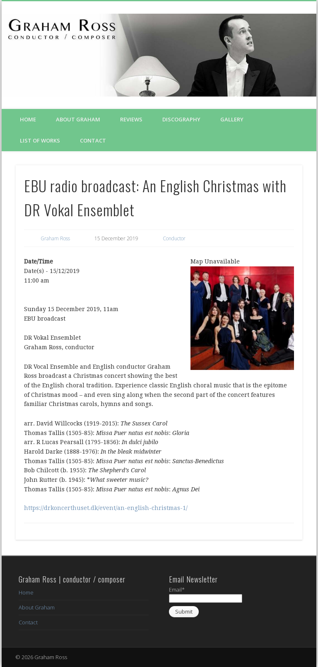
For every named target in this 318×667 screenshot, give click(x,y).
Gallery (231, 119)
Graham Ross (55, 238)
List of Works (40, 140)
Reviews (131, 119)
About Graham (78, 119)
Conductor (174, 238)
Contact (93, 140)
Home (28, 119)
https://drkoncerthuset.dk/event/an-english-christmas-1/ (106, 508)
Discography (181, 119)
